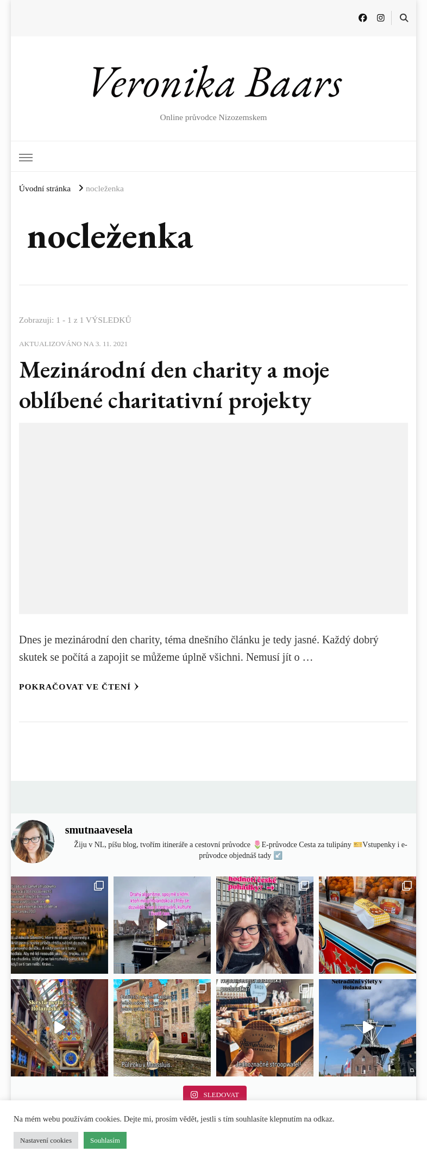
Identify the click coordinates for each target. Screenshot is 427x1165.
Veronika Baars (214, 81)
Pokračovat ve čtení (79, 686)
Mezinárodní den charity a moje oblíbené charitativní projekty (174, 384)
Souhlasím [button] (105, 1140)
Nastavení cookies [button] (46, 1140)
